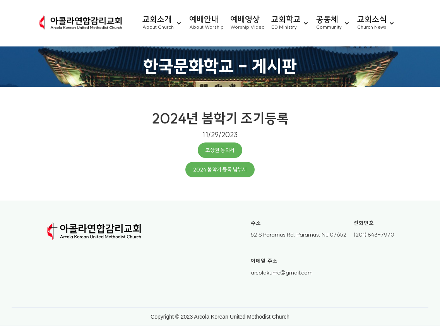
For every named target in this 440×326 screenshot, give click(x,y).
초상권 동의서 (220, 150)
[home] (80, 23)
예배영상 (245, 18)
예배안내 (204, 18)
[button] (165, 23)
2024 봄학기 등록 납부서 (220, 169)
